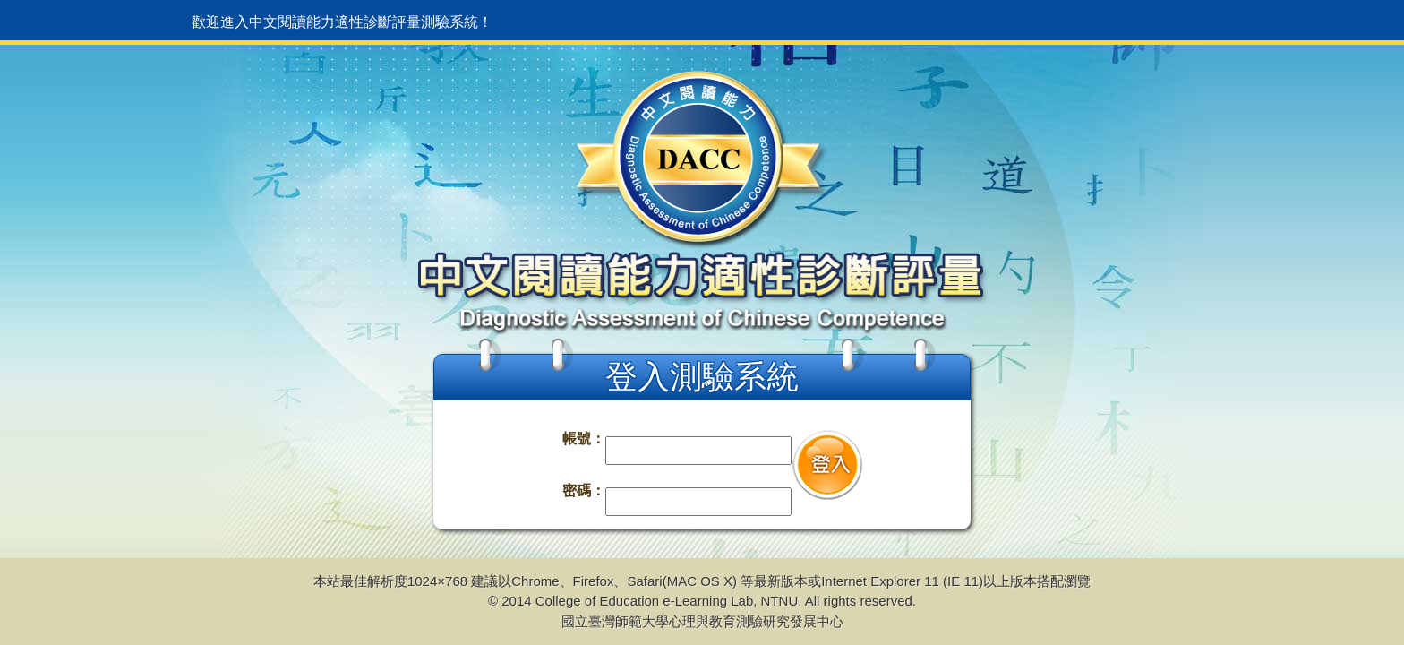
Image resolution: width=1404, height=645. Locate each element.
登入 (827, 465)
